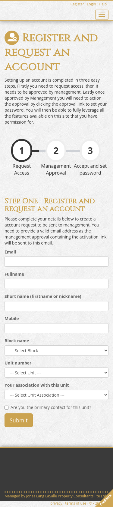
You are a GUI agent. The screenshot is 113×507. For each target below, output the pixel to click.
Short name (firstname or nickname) (43, 296)
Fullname (14, 274)
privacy (56, 503)
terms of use (75, 503)
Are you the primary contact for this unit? (48, 407)
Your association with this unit (37, 385)
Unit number (18, 363)
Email (10, 252)
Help (103, 4)
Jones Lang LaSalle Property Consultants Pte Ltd (66, 496)
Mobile (12, 318)
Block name (17, 341)
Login (91, 4)
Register (77, 4)
